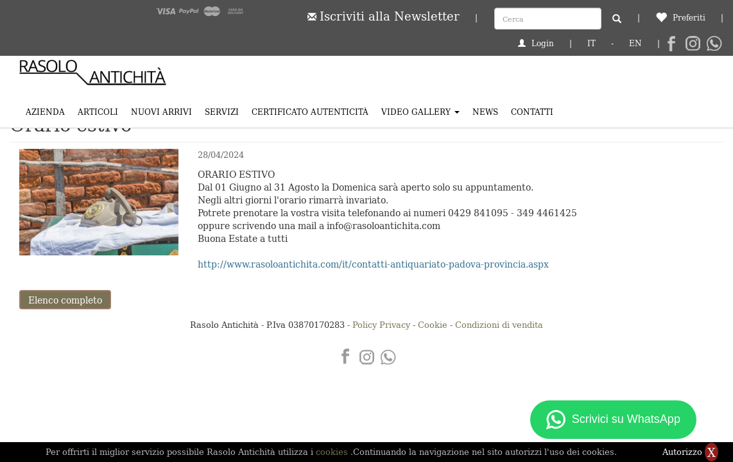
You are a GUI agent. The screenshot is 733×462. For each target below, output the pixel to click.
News (485, 111)
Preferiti (680, 17)
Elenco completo (65, 300)
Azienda (45, 111)
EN (635, 43)
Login (536, 43)
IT (591, 43)
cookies (333, 451)
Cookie (432, 324)
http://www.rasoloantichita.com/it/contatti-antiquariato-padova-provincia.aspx (373, 264)
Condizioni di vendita (499, 324)
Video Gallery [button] (420, 111)
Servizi (222, 111)
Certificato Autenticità (310, 111)
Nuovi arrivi (161, 111)
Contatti (532, 111)
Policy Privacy (381, 324)
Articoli (98, 111)
